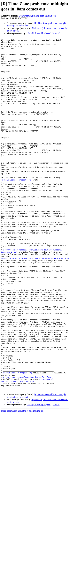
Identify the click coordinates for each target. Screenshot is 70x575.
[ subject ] (46, 33)
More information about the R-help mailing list (22, 481)
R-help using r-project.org (17, 439)
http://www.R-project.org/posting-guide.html (27, 448)
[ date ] (30, 33)
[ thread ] (37, 33)
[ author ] (56, 33)
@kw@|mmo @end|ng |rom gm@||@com (37, 16)
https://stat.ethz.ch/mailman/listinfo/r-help (27, 445)
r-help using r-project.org (16, 208)
